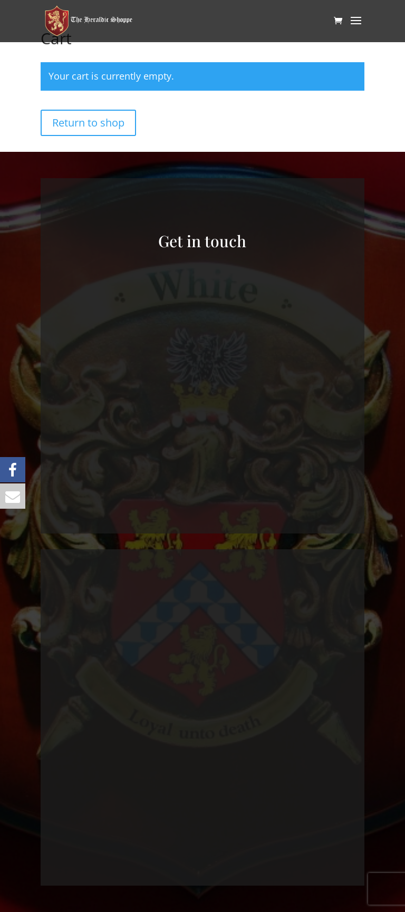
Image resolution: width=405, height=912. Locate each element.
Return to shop (88, 122)
